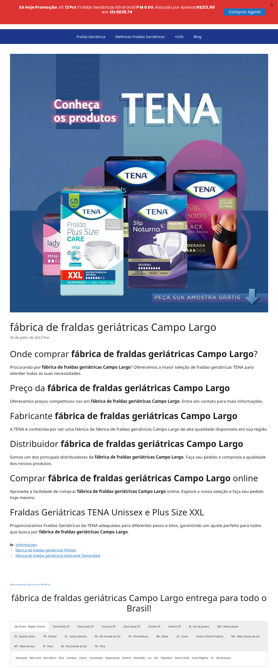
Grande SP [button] (154, 602)
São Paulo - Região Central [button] (29, 602)
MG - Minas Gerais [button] (227, 602)
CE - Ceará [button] (182, 612)
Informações (26, 520)
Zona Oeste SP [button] (132, 602)
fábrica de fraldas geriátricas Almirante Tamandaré (58, 531)
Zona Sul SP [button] (108, 602)
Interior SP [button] (174, 602)
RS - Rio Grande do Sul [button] (107, 612)
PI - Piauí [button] (48, 622)
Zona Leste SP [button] (86, 602)
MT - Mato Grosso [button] (24, 622)
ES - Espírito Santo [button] (24, 612)
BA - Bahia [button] (162, 612)
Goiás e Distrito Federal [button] (209, 612)
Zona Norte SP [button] (61, 602)
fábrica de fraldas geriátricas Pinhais (46, 526)
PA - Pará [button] (100, 622)
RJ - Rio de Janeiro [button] (199, 602)
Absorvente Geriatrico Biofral (30, 561)
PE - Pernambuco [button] (138, 612)
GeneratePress (158, 660)
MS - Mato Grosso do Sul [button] (245, 612)
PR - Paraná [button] (49, 612)
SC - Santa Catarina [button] (76, 612)
